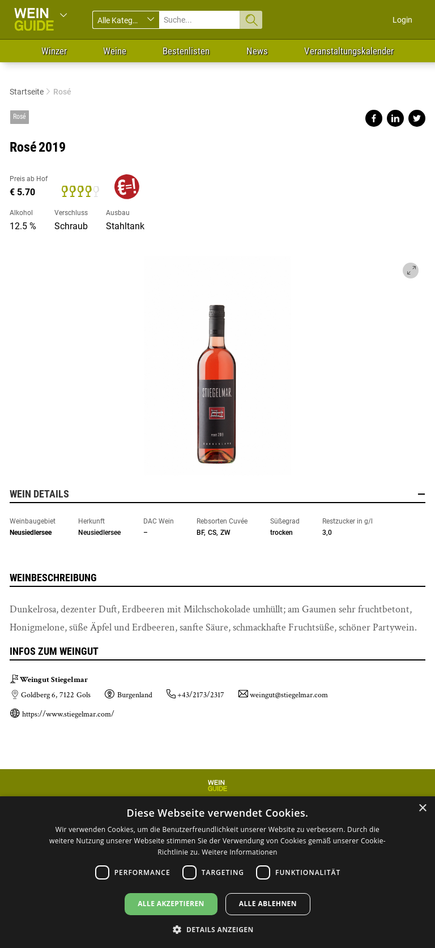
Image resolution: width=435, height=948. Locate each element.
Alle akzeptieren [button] (171, 903)
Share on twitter (416, 118)
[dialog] (217, 872)
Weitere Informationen (240, 852)
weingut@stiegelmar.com (289, 695)
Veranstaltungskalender (349, 51)
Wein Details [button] (217, 494)
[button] (217, 929)
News (257, 51)
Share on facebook (373, 118)
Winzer (54, 51)
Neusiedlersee (31, 533)
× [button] (422, 808)
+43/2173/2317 (200, 695)
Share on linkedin (395, 118)
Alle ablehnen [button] (268, 903)
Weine (114, 51)
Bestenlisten (186, 51)
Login (402, 19)
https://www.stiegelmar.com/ (68, 714)
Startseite (27, 91)
